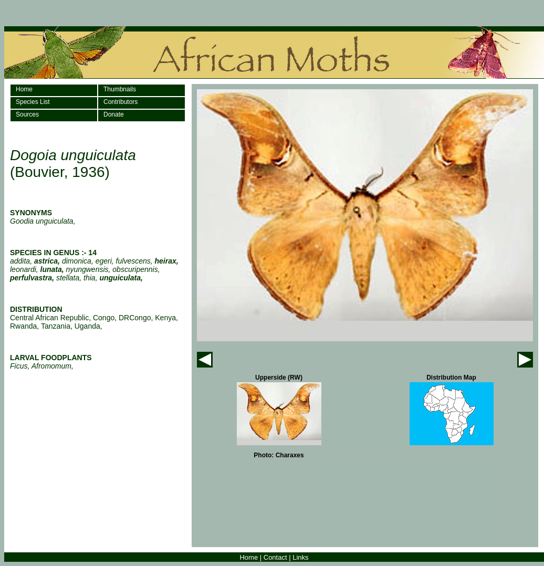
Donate (113, 114)
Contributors (120, 102)
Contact (275, 557)
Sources (27, 114)
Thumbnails (119, 89)
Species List (33, 102)
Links (300, 557)
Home (24, 89)
